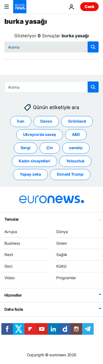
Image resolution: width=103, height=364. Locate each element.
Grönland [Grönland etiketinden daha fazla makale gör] (77, 121)
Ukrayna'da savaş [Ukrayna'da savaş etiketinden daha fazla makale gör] (39, 134)
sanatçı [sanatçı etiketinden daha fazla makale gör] (76, 148)
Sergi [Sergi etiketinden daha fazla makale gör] (25, 148)
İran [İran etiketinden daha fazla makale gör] (20, 121)
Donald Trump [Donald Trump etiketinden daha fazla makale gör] (70, 174)
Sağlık (61, 254)
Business (12, 243)
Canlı (89, 6)
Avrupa (10, 231)
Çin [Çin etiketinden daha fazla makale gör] (49, 148)
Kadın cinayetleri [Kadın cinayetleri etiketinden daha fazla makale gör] (34, 161)
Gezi (8, 266)
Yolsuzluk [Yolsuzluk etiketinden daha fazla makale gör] (75, 161)
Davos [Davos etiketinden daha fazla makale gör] (46, 121)
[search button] (93, 46)
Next (8, 254)
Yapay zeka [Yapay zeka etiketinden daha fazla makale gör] (30, 174)
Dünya (62, 231)
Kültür (61, 266)
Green (61, 243)
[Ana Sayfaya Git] (19, 6)
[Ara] (51, 46)
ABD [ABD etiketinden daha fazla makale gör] (76, 134)
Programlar (66, 277)
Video (9, 277)
